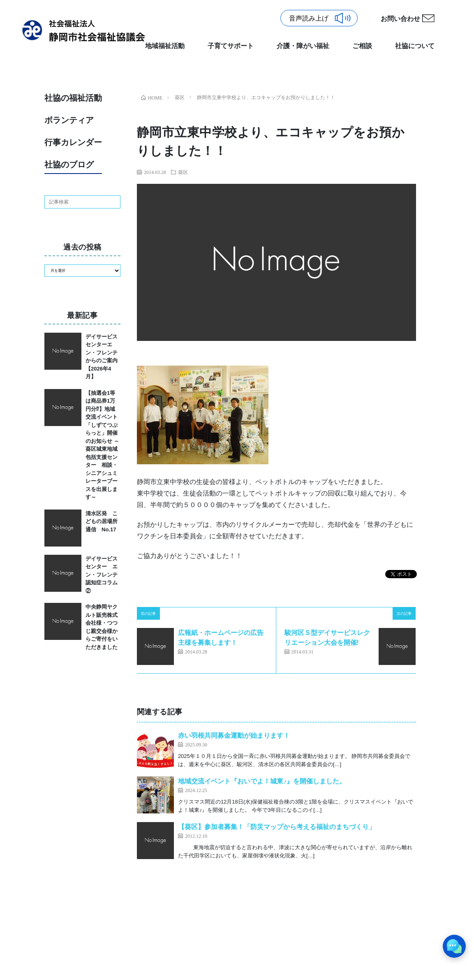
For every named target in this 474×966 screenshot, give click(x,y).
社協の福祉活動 (73, 97)
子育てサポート (231, 45)
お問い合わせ (400, 18)
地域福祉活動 (165, 45)
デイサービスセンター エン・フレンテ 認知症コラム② (104, 575)
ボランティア (69, 120)
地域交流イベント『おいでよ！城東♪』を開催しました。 (262, 781)
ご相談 (362, 45)
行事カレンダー (73, 142)
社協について (415, 45)
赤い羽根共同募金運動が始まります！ (234, 735)
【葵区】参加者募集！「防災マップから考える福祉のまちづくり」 (276, 826)
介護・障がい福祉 (303, 45)
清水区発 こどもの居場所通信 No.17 (102, 521)
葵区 (183, 171)
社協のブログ (69, 164)
